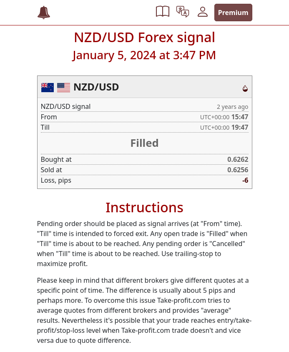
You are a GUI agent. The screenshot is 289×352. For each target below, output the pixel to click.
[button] (163, 12)
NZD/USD (96, 86)
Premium (233, 12)
